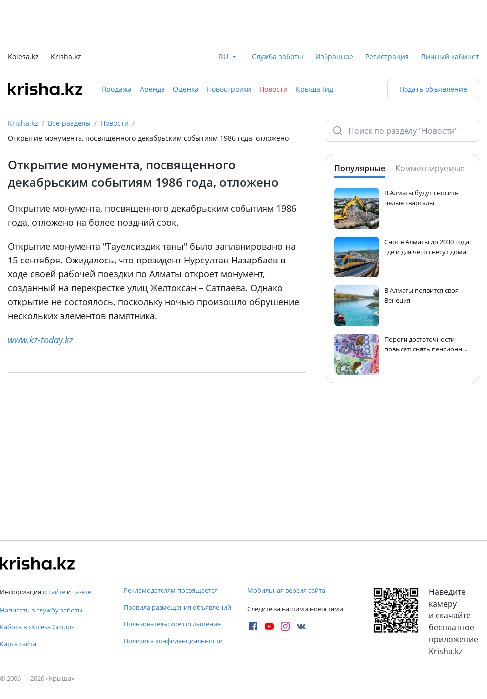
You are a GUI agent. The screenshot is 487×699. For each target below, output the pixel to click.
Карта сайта (18, 643)
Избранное (334, 56)
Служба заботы (277, 56)
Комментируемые (430, 168)
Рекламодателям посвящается (171, 590)
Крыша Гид (314, 89)
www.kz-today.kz (40, 340)
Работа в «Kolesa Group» (37, 626)
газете (81, 591)
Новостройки (229, 89)
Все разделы (69, 123)
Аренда (152, 89)
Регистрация (387, 56)
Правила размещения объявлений (177, 607)
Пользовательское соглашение (172, 623)
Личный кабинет (450, 56)
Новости (273, 89)
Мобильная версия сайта (286, 590)
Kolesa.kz (23, 57)
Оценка (186, 89)
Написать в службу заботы (41, 610)
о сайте (54, 591)
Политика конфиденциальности (173, 640)
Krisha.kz (23, 123)
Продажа (116, 89)
